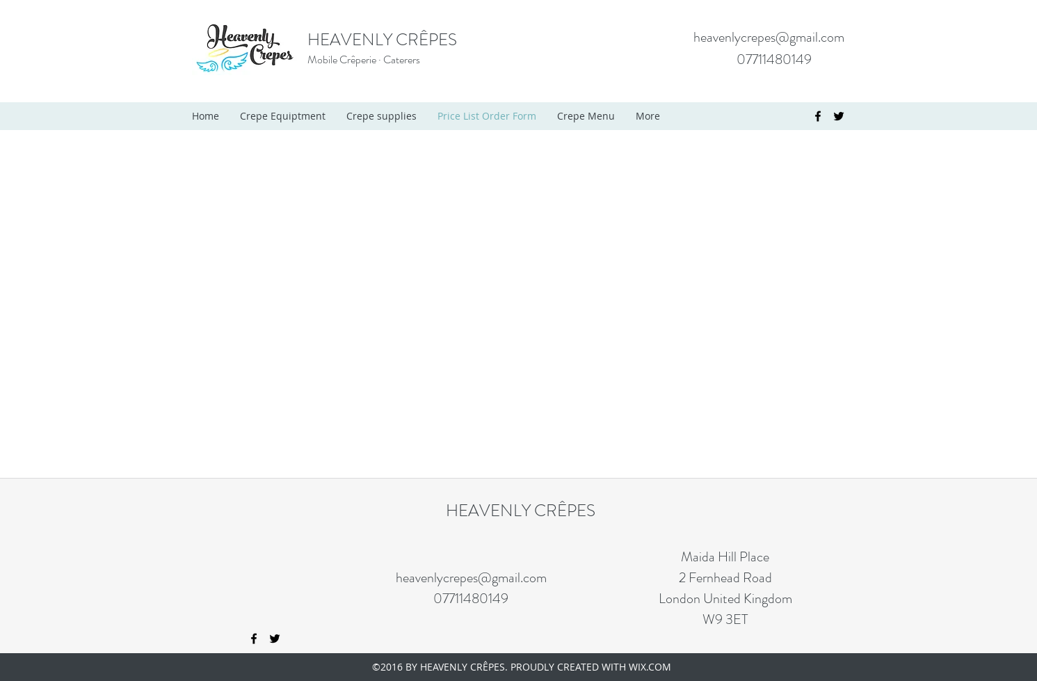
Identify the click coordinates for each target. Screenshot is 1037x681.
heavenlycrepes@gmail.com (768, 37)
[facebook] (818, 116)
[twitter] (839, 116)
